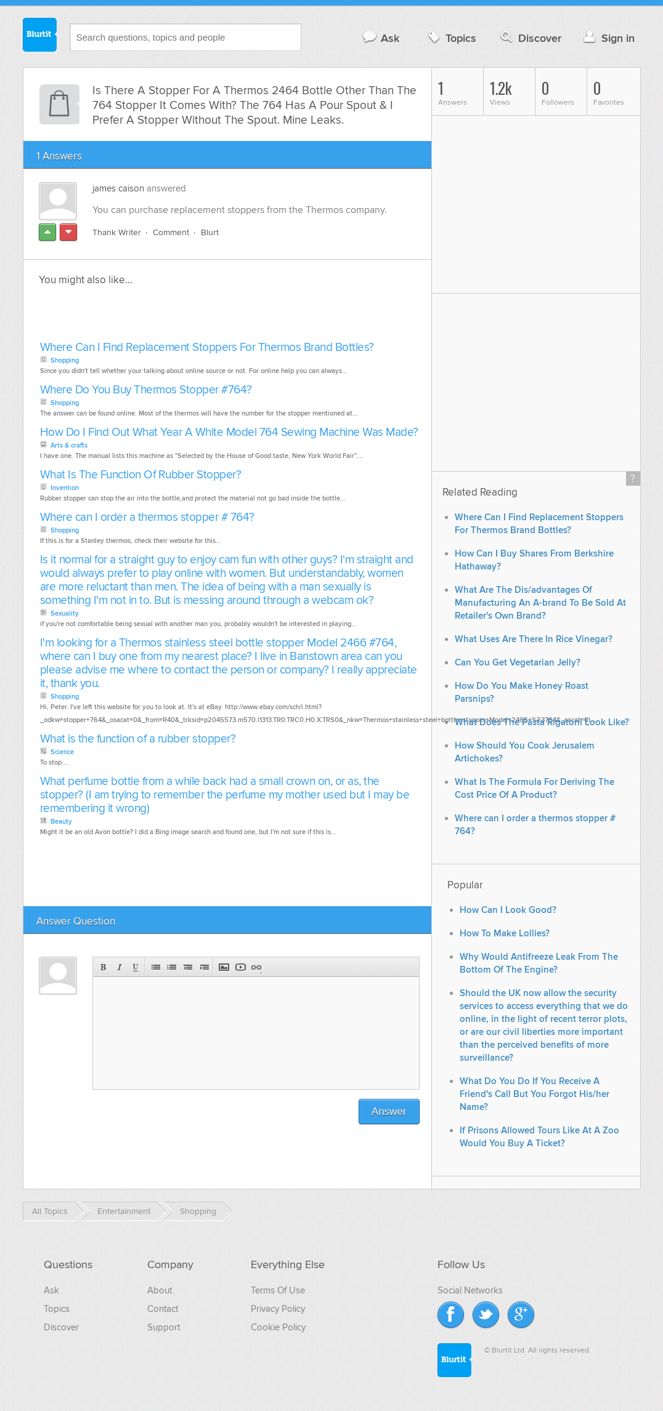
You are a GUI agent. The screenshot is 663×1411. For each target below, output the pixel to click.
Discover (529, 38)
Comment (171, 232)
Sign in (608, 38)
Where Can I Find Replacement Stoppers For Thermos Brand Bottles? (207, 347)
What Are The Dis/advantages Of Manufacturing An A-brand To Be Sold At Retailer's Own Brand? (540, 603)
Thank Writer (116, 232)
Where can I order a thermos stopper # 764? (147, 517)
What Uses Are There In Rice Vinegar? (533, 639)
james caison (118, 188)
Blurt (210, 232)
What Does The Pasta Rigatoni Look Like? (542, 722)
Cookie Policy (278, 1327)
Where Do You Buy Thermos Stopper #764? (146, 390)
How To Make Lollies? (505, 933)
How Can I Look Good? (508, 910)
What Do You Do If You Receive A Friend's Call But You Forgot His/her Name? (534, 1094)
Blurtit (40, 36)
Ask (380, 38)
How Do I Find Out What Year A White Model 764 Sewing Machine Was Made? (229, 432)
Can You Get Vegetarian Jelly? (517, 663)
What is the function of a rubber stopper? (138, 739)
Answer (389, 1111)
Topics (450, 38)
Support (163, 1327)
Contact (162, 1308)
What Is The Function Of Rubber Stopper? (141, 475)
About (159, 1290)
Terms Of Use (278, 1290)
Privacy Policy (278, 1308)
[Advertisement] (179, 317)
